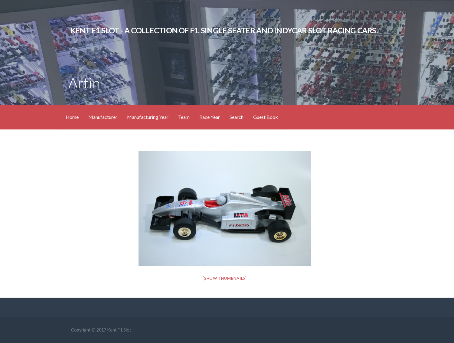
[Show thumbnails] (225, 278)
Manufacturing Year (147, 117)
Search (236, 117)
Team (184, 117)
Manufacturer (102, 117)
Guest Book (265, 117)
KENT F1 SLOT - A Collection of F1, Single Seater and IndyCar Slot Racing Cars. (223, 30)
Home (72, 117)
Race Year (209, 117)
